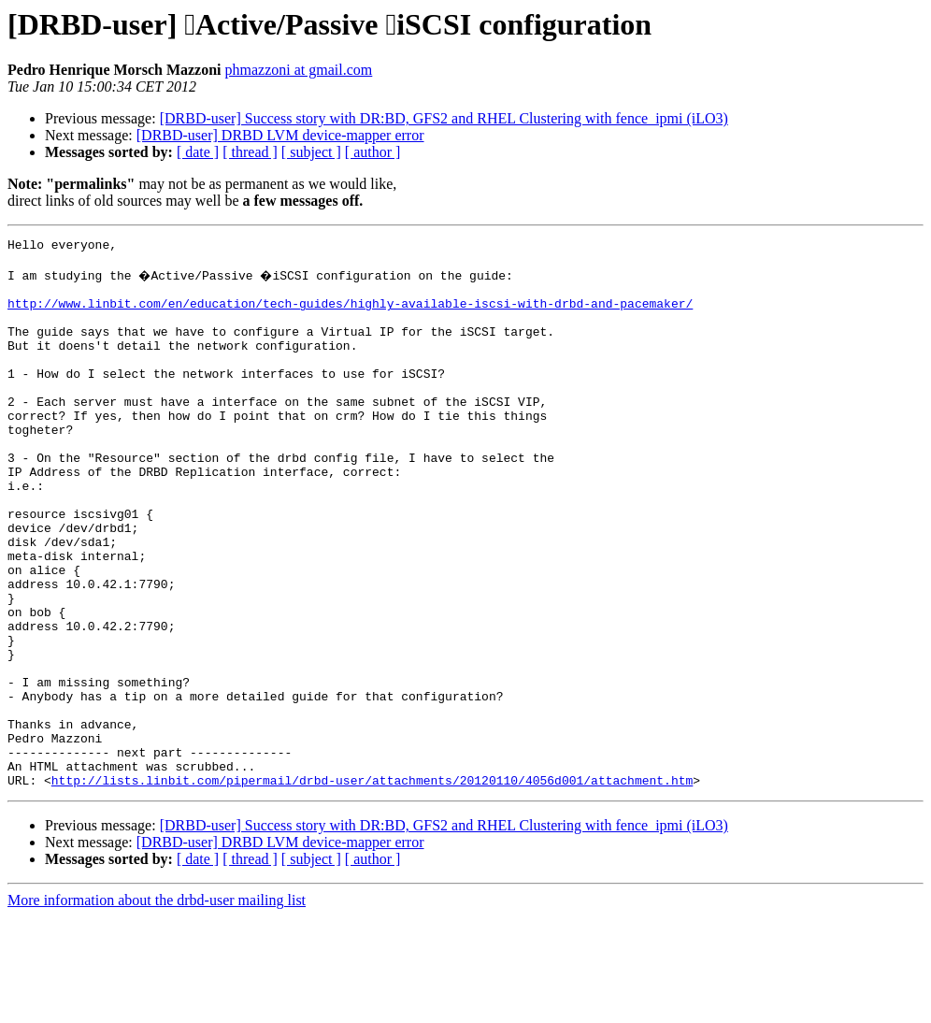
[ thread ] (250, 152)
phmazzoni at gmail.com (299, 70)
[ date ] (198, 152)
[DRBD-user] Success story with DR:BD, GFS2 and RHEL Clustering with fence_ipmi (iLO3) (444, 118)
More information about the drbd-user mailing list (156, 1007)
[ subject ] (311, 152)
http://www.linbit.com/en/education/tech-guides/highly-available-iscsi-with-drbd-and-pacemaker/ (350, 314)
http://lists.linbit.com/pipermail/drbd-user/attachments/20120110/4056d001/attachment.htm (372, 886)
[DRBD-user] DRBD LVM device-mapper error (280, 135)
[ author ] (373, 152)
